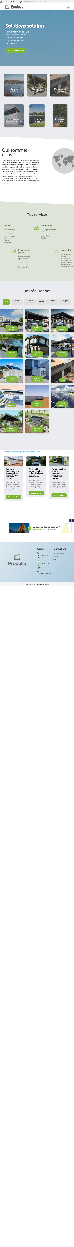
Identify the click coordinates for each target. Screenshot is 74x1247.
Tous (6, 302)
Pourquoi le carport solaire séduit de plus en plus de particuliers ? (36, 473)
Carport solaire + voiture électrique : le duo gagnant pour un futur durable (58, 474)
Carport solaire (16, 302)
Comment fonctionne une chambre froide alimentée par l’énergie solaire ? (12, 474)
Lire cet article (13, 497)
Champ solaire (52, 302)
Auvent (41, 302)
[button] (16, 50)
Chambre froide (30, 302)
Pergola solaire (65, 302)
